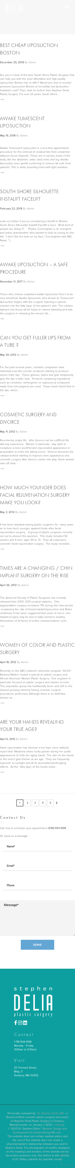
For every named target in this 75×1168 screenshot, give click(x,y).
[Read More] (2, 100)
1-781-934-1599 (23, 1041)
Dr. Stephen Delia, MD (50, 1113)
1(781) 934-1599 (57, 828)
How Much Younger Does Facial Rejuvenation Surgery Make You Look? (35, 495)
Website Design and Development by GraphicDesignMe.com (40, 1130)
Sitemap (60, 1124)
